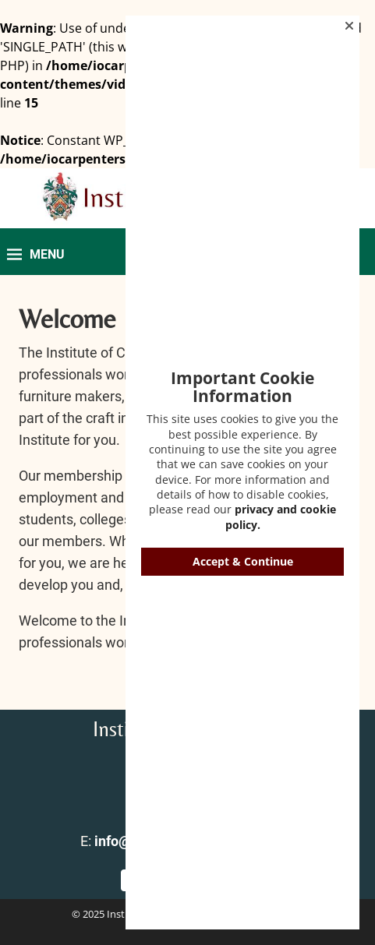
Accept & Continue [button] (243, 561)
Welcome (67, 319)
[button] (349, 26)
